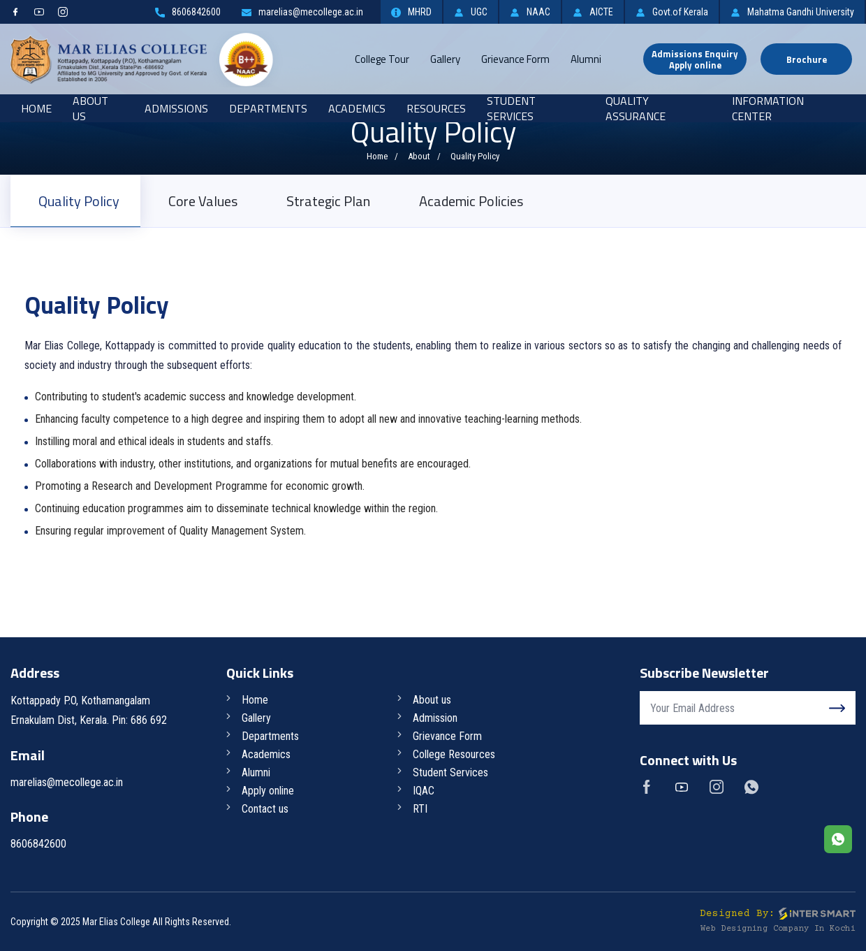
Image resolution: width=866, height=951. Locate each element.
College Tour (382, 59)
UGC (470, 12)
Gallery (445, 59)
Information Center (768, 108)
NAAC (530, 12)
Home (36, 108)
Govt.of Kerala (672, 12)
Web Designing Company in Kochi (778, 929)
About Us (90, 108)
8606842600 (188, 12)
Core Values (202, 201)
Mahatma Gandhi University (792, 12)
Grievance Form (515, 59)
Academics (357, 108)
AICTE (593, 12)
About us (432, 699)
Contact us (265, 808)
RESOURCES (436, 108)
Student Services (511, 108)
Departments (268, 108)
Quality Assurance (636, 108)
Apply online (268, 790)
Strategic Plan (328, 201)
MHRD (411, 12)
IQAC (423, 790)
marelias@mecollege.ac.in (302, 12)
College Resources (454, 754)
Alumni (586, 59)
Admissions (176, 108)
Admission (435, 718)
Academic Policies (471, 201)
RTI (420, 808)
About (419, 156)
